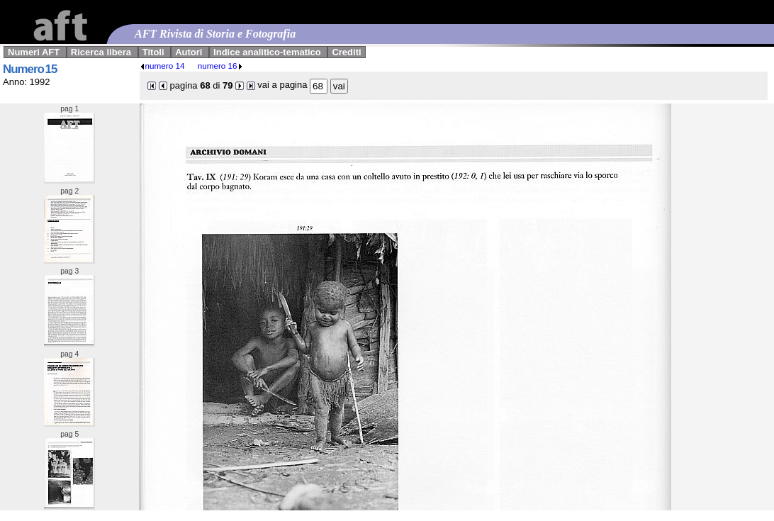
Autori (188, 52)
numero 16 (220, 65)
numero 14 (162, 65)
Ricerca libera (101, 52)
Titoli (153, 52)
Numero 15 (30, 69)
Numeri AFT (34, 52)
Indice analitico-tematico (267, 52)
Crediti (346, 52)
